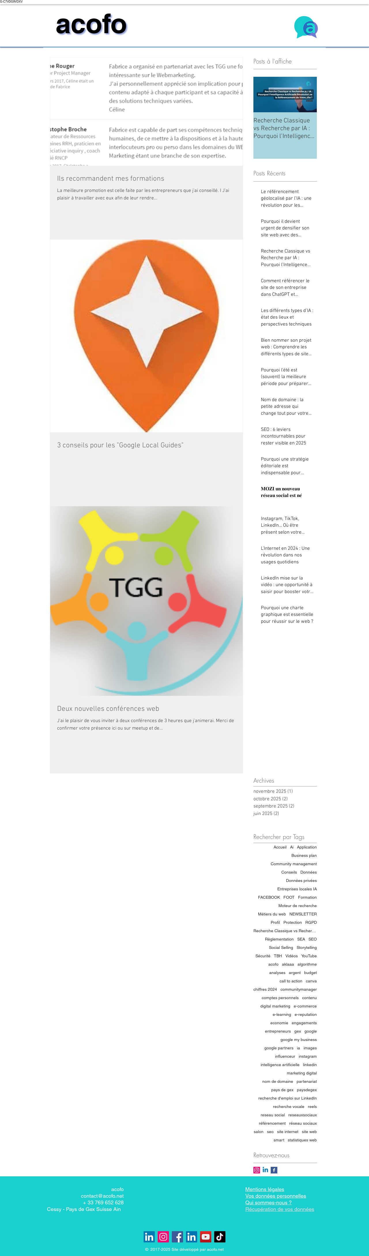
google (310, 1031)
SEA (301, 939)
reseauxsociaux (302, 1115)
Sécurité (262, 956)
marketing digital (302, 1073)
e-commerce (305, 1006)
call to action (291, 981)
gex (297, 1031)
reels (312, 1106)
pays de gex (282, 1089)
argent (295, 972)
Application (307, 847)
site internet (287, 1131)
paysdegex (307, 1089)
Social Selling (281, 947)
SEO (312, 939)
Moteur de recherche (297, 905)
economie (279, 1022)
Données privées (301, 880)
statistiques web (302, 1140)
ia (298, 1048)
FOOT (289, 897)
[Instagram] (163, 1236)
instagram (308, 1056)
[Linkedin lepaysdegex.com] (149, 1236)
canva (311, 981)
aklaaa (288, 964)
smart (279, 1140)
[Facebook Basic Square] (274, 1170)
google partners (278, 1048)
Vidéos (291, 956)
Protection (292, 922)
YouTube (309, 956)
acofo (273, 964)
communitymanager (298, 989)
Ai (291, 847)
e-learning (282, 1014)
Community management (294, 863)
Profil (275, 922)
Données (308, 872)
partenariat (307, 1081)
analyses (277, 972)
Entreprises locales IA (297, 889)
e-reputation (306, 1014)
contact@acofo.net (102, 1196)
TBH (278, 956)
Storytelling (307, 947)
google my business (298, 1039)
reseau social (273, 1115)
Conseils (289, 872)
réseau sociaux (303, 1123)
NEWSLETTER (303, 914)
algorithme (307, 964)
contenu (309, 997)
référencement (272, 1123)
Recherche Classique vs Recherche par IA (285, 930)
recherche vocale (288, 1106)
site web (309, 1131)
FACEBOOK (269, 897)
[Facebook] (177, 1236)
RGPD (311, 922)
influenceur (285, 1056)
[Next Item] (307, 94)
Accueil (280, 847)
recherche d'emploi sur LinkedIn (287, 1098)
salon (258, 1131)
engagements (304, 1022)
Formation (307, 897)
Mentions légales (264, 1189)
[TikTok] (219, 1236)
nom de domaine (277, 1081)
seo (270, 1131)
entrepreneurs (278, 1031)
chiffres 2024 (265, 989)
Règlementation (279, 939)
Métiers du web (272, 914)
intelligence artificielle (280, 1064)
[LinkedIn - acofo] (191, 1236)
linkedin (310, 1064)
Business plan (304, 855)
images (310, 1048)
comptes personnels (280, 997)
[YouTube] (205, 1236)
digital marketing (275, 1006)
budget (310, 972)
